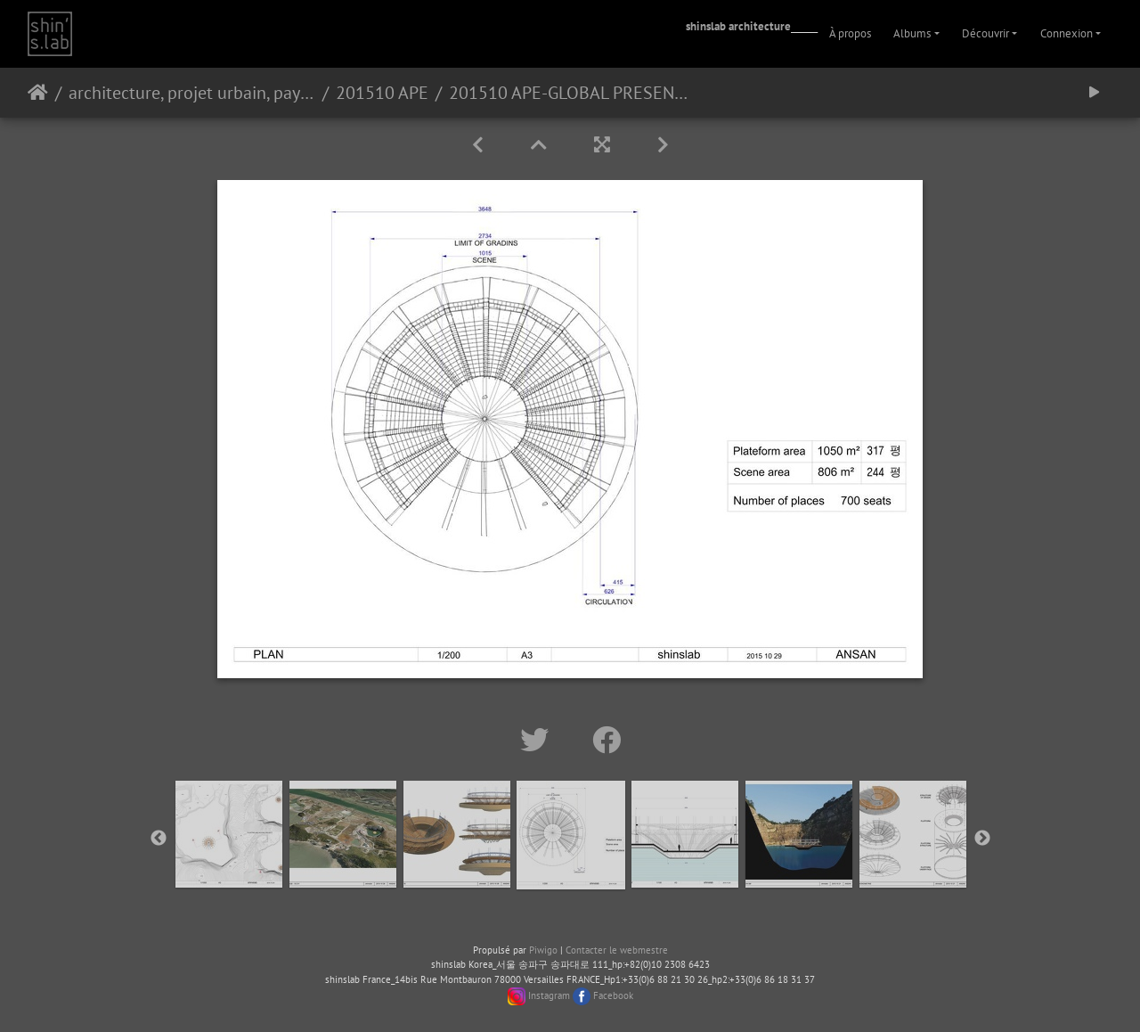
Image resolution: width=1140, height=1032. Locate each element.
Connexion (1066, 33)
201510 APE (382, 92)
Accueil (38, 92)
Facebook (613, 995)
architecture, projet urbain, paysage (192, 92)
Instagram (549, 995)
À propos (850, 33)
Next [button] (982, 839)
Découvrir (985, 33)
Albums (912, 33)
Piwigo (543, 950)
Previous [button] (158, 839)
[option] (229, 834)
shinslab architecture (738, 26)
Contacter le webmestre (617, 950)
